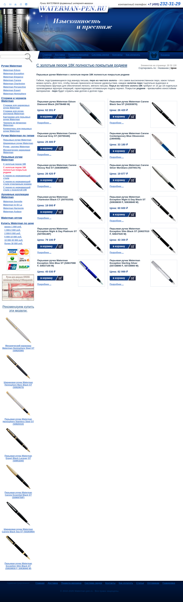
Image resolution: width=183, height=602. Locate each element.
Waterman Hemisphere (14, 93)
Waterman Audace (12, 211)
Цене (174, 68)
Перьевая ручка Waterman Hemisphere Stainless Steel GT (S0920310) (18, 421)
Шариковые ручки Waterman (18, 143)
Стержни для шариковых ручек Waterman (16, 106)
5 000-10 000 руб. (13, 237)
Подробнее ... (44, 123)
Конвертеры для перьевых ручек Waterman (17, 129)
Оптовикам (60, 57)
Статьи (46, 57)
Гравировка (75, 57)
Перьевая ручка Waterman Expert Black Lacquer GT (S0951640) (18, 458)
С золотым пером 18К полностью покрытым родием (15, 170)
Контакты (117, 54)
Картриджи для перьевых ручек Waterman (16, 118)
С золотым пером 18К (14, 164)
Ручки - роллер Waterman (16, 146)
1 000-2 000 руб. (12, 230)
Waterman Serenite (12, 201)
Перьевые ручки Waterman (17, 140)
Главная (47, 54)
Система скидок (100, 54)
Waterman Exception (13, 73)
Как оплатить (133, 54)
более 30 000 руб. (13, 243)
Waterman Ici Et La (12, 205)
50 (171, 65)
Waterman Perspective (14, 87)
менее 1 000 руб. (13, 227)
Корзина (165, 54)
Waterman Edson (11, 70)
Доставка (60, 54)
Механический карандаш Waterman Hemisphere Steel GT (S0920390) (18, 348)
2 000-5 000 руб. (12, 233)
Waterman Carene (12, 80)
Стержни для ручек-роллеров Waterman (13, 112)
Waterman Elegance (13, 77)
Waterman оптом (11, 217)
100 (174, 65)
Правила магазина (78, 54)
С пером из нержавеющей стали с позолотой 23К (16, 188)
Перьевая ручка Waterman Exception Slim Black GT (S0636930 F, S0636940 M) (18, 566)
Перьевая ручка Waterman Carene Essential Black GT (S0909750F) (18, 495)
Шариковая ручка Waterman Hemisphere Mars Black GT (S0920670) (18, 385)
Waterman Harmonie (13, 208)
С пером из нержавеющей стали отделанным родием (17, 182)
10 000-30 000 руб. (13, 240)
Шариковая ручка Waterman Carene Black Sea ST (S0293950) (18, 530)
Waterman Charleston (14, 83)
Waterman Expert (11, 90)
